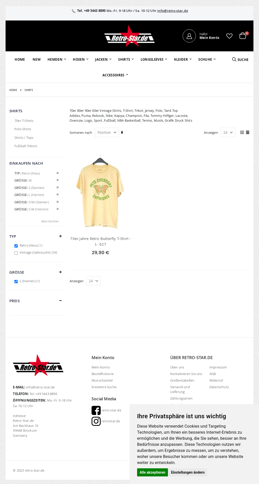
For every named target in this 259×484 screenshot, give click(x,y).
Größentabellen (182, 380)
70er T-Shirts (24, 120)
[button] (229, 35)
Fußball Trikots (25, 146)
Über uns (177, 367)
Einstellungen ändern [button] (188, 472)
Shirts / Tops (24, 137)
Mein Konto (101, 367)
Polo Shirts (22, 129)
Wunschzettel (102, 380)
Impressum (218, 367)
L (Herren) (30, 281)
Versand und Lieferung (180, 389)
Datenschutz (219, 387)
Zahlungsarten (181, 398)
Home (13, 90)
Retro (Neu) (32, 245)
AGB (212, 373)
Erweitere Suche (104, 387)
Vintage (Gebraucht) (39, 252)
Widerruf (216, 380)
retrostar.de (106, 421)
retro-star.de (106, 410)
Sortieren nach (81, 132)
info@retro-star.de (172, 10)
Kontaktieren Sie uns (186, 373)
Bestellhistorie (103, 373)
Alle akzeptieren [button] (152, 472)
